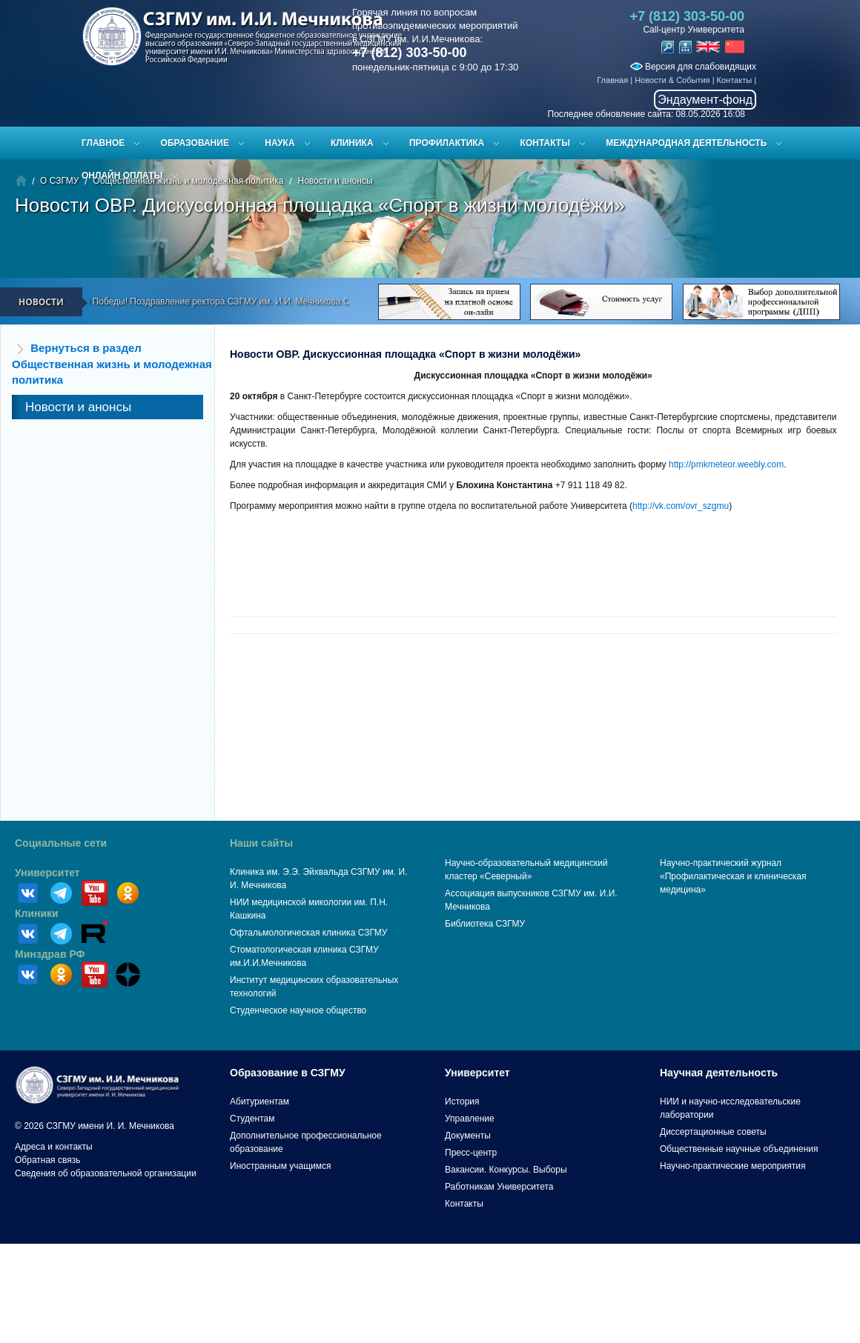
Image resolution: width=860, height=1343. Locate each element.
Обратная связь (47, 1160)
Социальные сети (61, 843)
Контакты (734, 80)
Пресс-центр (471, 1152)
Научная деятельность (719, 1073)
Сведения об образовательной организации (105, 1173)
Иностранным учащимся (280, 1166)
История (462, 1101)
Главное (103, 143)
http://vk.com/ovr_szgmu (680, 506)
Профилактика (446, 143)
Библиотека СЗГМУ (485, 924)
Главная (612, 80)
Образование (195, 143)
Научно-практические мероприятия (732, 1166)
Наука (279, 143)
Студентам (252, 1118)
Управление (469, 1118)
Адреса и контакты (54, 1147)
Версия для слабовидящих (693, 66)
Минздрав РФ (50, 954)
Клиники (37, 913)
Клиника (352, 143)
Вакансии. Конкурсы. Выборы (506, 1169)
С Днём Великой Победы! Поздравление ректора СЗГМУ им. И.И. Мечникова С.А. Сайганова (225, 301)
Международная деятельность (686, 143)
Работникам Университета (499, 1187)
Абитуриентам (259, 1101)
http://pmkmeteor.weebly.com (726, 464)
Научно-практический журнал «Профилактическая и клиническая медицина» (733, 876)
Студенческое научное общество (298, 1010)
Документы (468, 1135)
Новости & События (672, 80)
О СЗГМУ (59, 181)
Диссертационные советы (713, 1132)
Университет (47, 873)
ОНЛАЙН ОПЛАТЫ (122, 175)
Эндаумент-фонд (705, 99)
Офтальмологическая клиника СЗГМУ (308, 932)
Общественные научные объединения (739, 1149)
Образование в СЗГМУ (287, 1073)
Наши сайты (261, 843)
